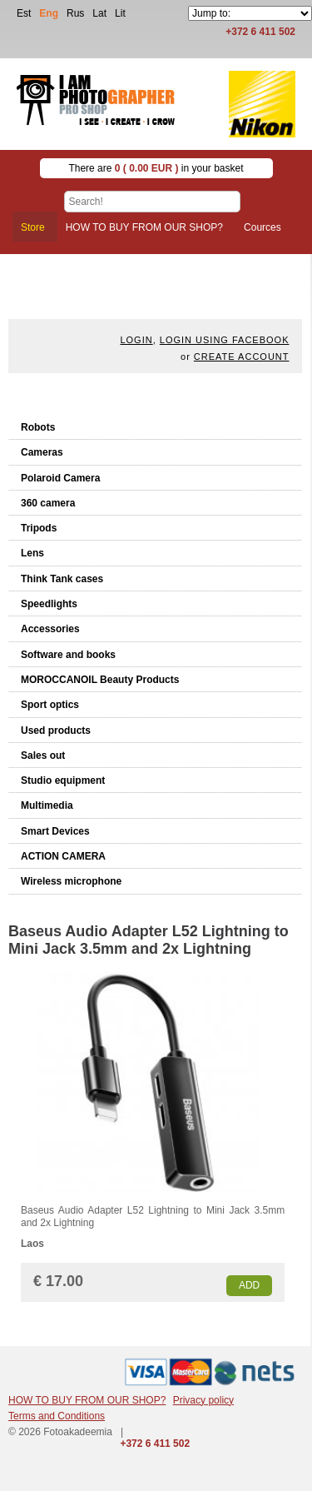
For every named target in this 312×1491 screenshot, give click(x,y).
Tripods (39, 528)
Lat (99, 13)
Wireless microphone (71, 881)
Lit (120, 13)
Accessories (50, 629)
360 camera (48, 503)
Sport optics (50, 705)
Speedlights (49, 604)
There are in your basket (155, 168)
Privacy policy (203, 1400)
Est (24, 13)
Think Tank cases (62, 579)
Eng (48, 13)
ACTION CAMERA (63, 856)
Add (249, 1285)
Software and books (68, 655)
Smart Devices (55, 831)
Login (136, 340)
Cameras (42, 452)
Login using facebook (225, 340)
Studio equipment (63, 780)
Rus (75, 13)
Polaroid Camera (60, 478)
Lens (32, 553)
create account (242, 357)
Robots (38, 427)
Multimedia (47, 805)
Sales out (43, 755)
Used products (56, 730)
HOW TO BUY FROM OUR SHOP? (87, 1400)
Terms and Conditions (56, 1416)
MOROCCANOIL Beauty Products (100, 680)
